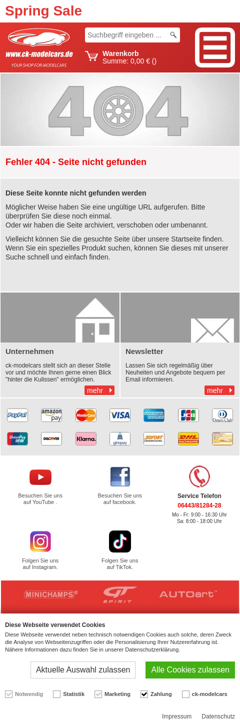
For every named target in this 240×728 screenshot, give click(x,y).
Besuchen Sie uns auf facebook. (120, 498)
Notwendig (29, 694)
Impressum (177, 716)
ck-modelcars (210, 694)
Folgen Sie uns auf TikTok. (120, 564)
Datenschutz (218, 716)
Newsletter (145, 351)
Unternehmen (30, 351)
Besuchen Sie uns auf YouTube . (40, 498)
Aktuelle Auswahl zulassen (83, 670)
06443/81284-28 (199, 505)
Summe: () (129, 57)
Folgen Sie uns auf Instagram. (40, 564)
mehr (95, 390)
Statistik (73, 694)
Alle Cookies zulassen (190, 670)
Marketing (117, 694)
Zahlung (161, 694)
